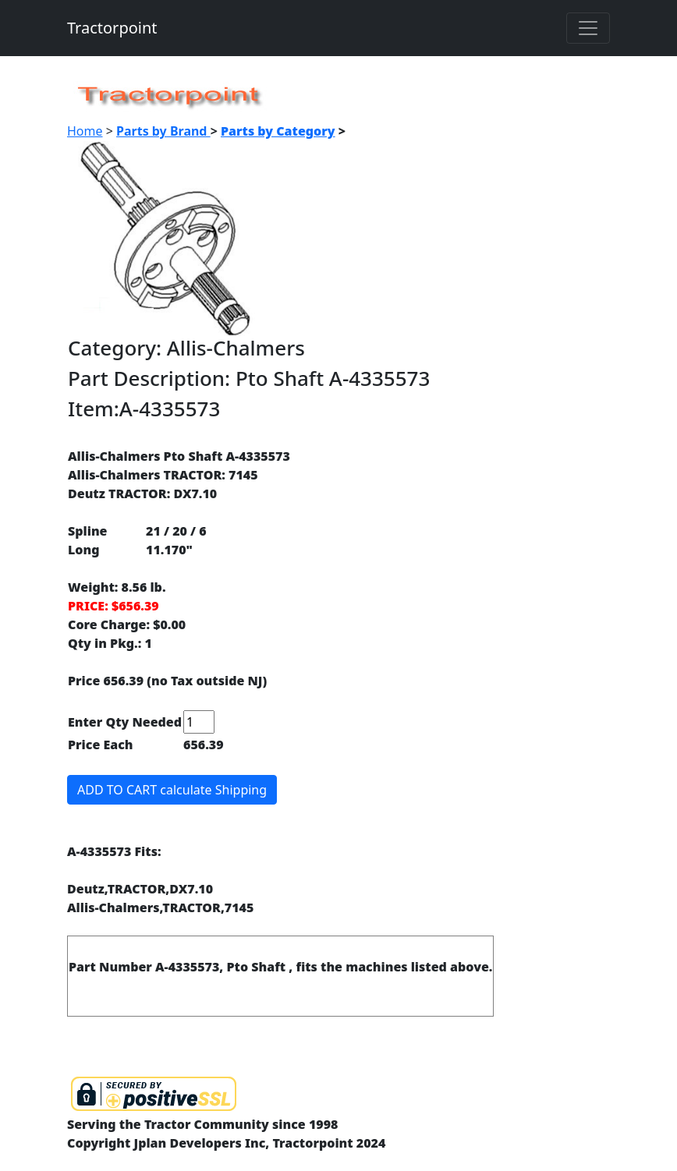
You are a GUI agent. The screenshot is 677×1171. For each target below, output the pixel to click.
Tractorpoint (112, 27)
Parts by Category (278, 131)
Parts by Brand (163, 131)
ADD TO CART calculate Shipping (172, 789)
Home (85, 131)
